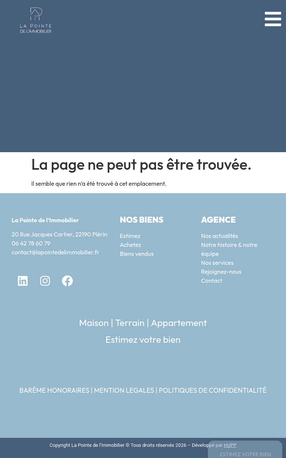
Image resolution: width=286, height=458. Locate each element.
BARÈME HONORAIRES (54, 390)
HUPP (230, 445)
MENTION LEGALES (124, 390)
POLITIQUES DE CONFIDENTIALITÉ (213, 390)
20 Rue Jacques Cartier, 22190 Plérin (59, 234)
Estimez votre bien (143, 339)
